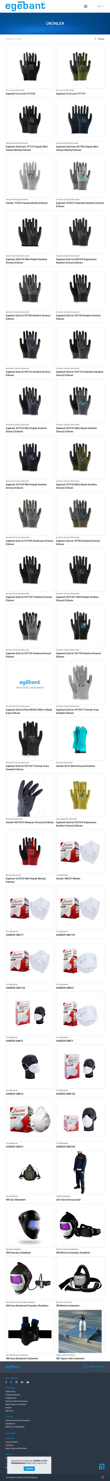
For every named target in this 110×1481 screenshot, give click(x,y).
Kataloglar (11, 1433)
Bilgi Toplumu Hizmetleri (16, 1404)
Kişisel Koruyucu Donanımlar (18, 1420)
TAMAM (29, 1468)
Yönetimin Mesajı (13, 1395)
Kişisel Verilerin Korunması (17, 1401)
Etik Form (9, 1411)
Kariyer (9, 1407)
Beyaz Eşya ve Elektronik (16, 1448)
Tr (102, 6)
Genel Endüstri (12, 1442)
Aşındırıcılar (10, 1423)
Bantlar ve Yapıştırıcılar (15, 1427)
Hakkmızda (10, 1391)
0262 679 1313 (94, 1366)
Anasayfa (10, 39)
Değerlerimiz (11, 1398)
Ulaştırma (9, 1445)
